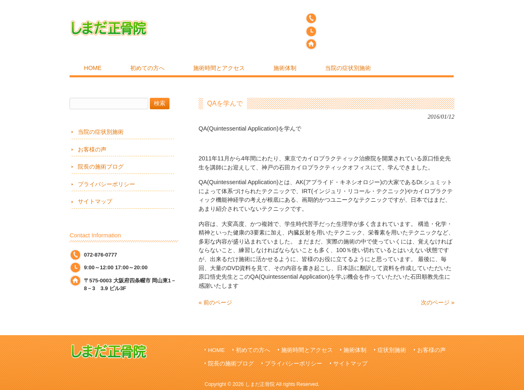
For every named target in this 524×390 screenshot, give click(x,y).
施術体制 (354, 350)
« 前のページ (215, 302)
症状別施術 (391, 350)
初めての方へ (253, 350)
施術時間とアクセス (307, 350)
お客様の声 (92, 149)
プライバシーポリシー (106, 184)
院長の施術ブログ (101, 166)
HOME (216, 350)
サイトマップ (95, 201)
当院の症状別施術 (101, 131)
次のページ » (437, 302)
